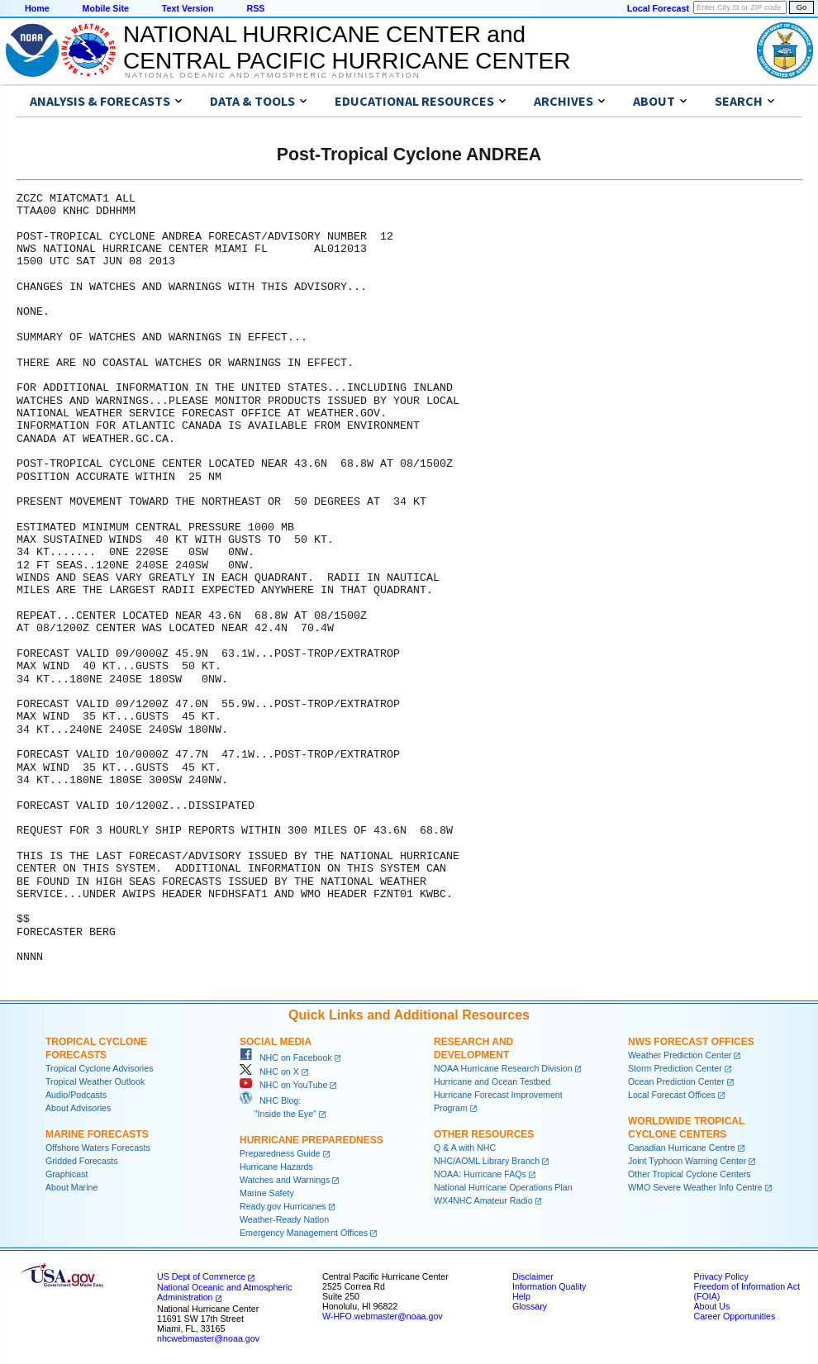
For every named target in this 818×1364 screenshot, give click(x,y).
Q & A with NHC (465, 1148)
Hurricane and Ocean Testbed (492, 1081)
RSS (255, 8)
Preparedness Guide (280, 1153)
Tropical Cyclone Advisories (99, 1068)
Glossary (529, 1306)
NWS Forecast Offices (691, 1042)
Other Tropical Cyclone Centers (689, 1174)
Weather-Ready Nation (284, 1219)
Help (521, 1296)
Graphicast (66, 1174)
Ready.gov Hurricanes (283, 1206)
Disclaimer (533, 1276)
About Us (711, 1306)
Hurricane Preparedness (311, 1140)
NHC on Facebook (286, 1057)
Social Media (276, 1042)
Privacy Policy (720, 1276)
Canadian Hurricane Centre (681, 1148)
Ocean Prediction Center (676, 1081)
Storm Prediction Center (675, 1068)
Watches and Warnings (285, 1180)
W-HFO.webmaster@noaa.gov (382, 1316)
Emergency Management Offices (304, 1233)
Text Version (188, 8)
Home (37, 8)
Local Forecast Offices (672, 1095)
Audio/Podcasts (76, 1095)
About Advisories (78, 1108)
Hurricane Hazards (276, 1167)
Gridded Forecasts (81, 1161)
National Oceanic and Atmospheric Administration (272, 75)
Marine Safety (267, 1193)
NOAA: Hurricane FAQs (480, 1174)
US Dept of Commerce (201, 1276)
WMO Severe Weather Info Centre (695, 1187)
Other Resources (484, 1134)
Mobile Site (106, 8)
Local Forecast (658, 8)
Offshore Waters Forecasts (97, 1148)
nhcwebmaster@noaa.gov (208, 1338)
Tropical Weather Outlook (95, 1081)
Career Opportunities (734, 1316)
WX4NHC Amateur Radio (483, 1200)
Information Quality (549, 1286)
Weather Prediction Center (679, 1055)
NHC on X (269, 1071)
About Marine (71, 1187)
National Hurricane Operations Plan (503, 1187)
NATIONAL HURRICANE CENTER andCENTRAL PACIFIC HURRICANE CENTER (346, 47)
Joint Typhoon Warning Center (687, 1161)
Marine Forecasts (97, 1134)
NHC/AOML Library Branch (487, 1161)
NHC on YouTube (283, 1085)
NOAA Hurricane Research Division (503, 1068)
